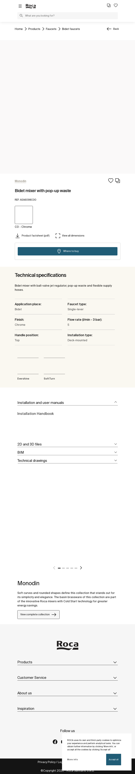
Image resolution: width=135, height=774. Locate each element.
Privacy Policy (46, 762)
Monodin (28, 583)
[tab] (67, 402)
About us (67, 693)
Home (19, 28)
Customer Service (67, 677)
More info (72, 759)
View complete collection (38, 614)
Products (34, 28)
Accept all (113, 759)
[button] (21, 16)
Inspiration (67, 708)
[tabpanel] (18, 520)
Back (116, 28)
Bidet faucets (71, 28)
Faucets (51, 28)
